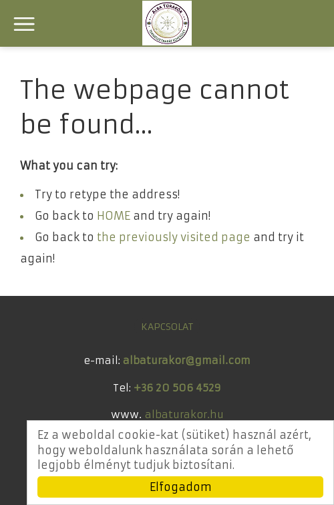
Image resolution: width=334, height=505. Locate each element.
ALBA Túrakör (167, 23)
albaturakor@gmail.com (187, 360)
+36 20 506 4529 (177, 387)
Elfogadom (181, 487)
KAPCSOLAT (167, 327)
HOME (113, 215)
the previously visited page (174, 237)
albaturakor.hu (184, 414)
